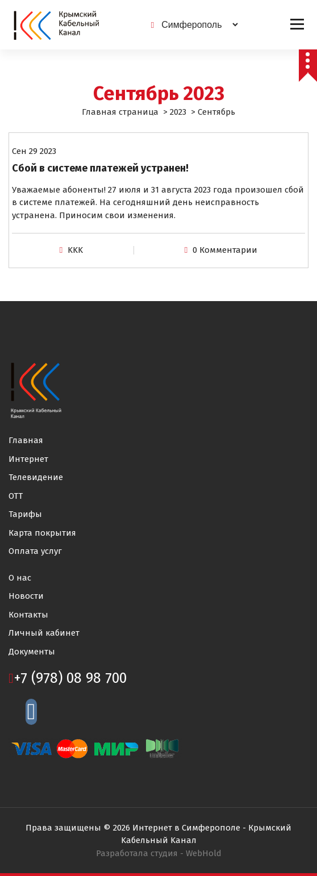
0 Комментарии (225, 250)
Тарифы (25, 514)
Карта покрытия (42, 533)
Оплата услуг (35, 551)
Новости (26, 596)
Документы (32, 651)
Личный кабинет (44, 633)
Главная (26, 440)
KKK (75, 250)
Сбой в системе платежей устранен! (100, 168)
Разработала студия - (159, 853)
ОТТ (16, 496)
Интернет (28, 459)
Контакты (28, 615)
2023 (178, 112)
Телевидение (36, 477)
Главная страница (120, 112)
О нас (20, 578)
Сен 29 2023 (34, 151)
